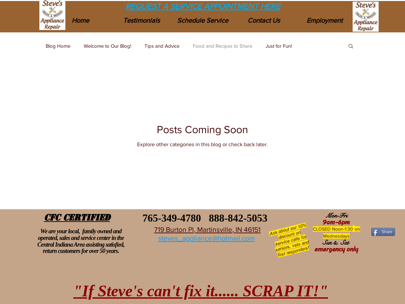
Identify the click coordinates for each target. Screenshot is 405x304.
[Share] (383, 232)
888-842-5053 (238, 218)
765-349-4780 (170, 218)
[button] (351, 46)
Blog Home (58, 46)
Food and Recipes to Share (222, 46)
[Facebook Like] (383, 219)
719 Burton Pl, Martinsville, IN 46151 (207, 229)
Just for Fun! (279, 46)
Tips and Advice (161, 46)
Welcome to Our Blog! (107, 46)
